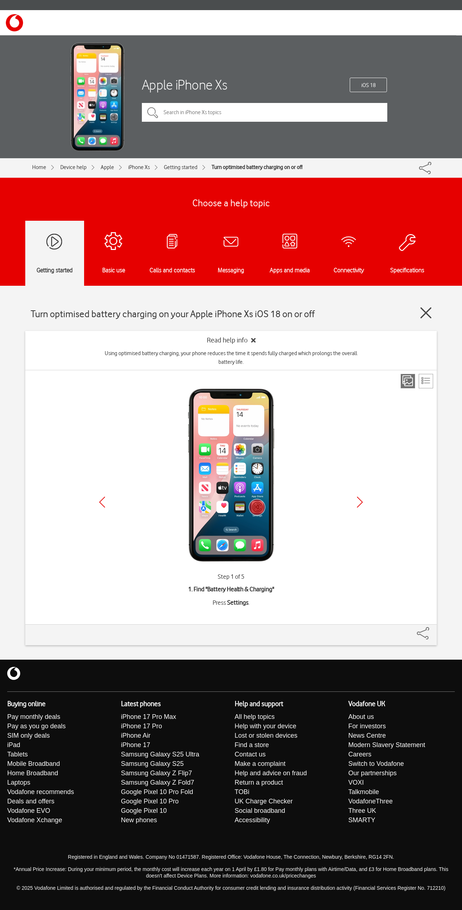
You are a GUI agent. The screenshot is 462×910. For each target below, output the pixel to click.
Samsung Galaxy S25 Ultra (160, 754)
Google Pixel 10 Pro (150, 801)
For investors (367, 726)
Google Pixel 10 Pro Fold (157, 791)
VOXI (356, 782)
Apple (107, 167)
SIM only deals (28, 735)
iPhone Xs (139, 167)
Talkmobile (363, 791)
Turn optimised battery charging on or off (257, 167)
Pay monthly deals (33, 716)
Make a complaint (260, 763)
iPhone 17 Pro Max (148, 716)
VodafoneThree (370, 801)
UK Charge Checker (264, 801)
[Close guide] (425, 312)
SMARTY (361, 820)
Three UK (362, 810)
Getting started (180, 167)
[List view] (426, 381)
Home (39, 167)
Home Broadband (32, 773)
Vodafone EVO (28, 810)
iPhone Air (136, 735)
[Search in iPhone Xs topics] (264, 112)
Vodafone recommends (40, 791)
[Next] (360, 502)
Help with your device (265, 726)
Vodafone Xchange (34, 820)
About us (361, 716)
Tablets (17, 754)
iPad (13, 745)
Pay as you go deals (36, 726)
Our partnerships (372, 773)
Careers (359, 754)
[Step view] (408, 381)
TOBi (242, 791)
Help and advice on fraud (271, 773)
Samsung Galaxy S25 (152, 763)
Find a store (252, 745)
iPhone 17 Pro (141, 726)
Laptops (18, 782)
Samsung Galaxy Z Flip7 (156, 773)
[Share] (431, 629)
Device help (73, 167)
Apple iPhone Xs (184, 85)
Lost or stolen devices (266, 735)
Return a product (259, 782)
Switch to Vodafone (376, 763)
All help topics (255, 716)
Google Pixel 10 (144, 810)
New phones (139, 820)
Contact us (250, 754)
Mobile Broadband (33, 763)
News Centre (367, 735)
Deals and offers (31, 801)
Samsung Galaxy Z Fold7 (157, 782)
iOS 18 (368, 85)
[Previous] (102, 502)
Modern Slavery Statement (386, 745)
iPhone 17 (135, 745)
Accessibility (252, 820)
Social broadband (260, 810)
